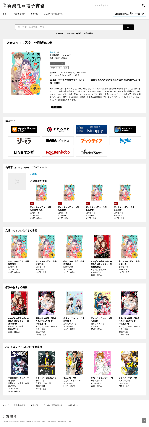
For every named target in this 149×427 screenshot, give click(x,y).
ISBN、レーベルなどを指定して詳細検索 (75, 33)
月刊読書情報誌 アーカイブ (129, 13)
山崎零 (52, 52)
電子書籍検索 (19, 14)
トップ (5, 14)
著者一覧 (34, 14)
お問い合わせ (73, 405)
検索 (143, 5)
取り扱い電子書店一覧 (53, 14)
